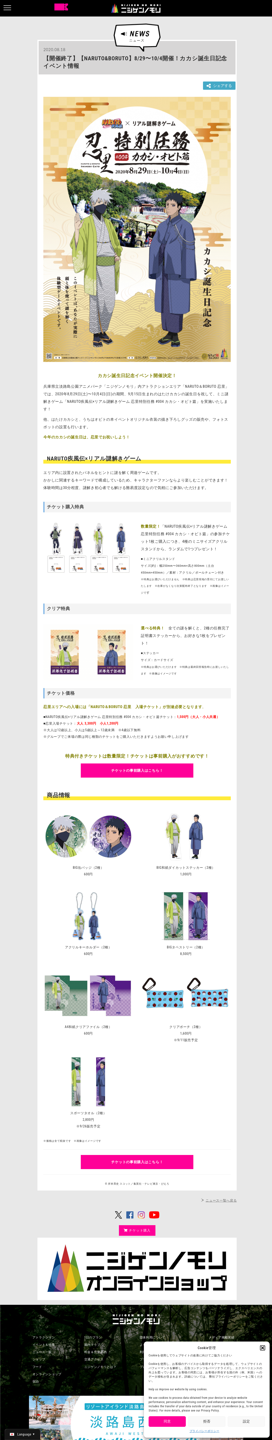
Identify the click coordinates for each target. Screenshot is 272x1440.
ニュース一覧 (42, 1352)
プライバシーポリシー (204, 1431)
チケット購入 (137, 1230)
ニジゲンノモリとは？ (100, 1367)
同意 (167, 1421)
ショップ (38, 1359)
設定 (246, 1421)
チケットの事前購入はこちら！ (137, 770)
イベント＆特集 (43, 1344)
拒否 (206, 1421)
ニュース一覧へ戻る (221, 1200)
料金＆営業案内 (95, 1352)
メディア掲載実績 (222, 1337)
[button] (262, 1348)
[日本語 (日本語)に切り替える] (22, 1434)
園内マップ (92, 1344)
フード (37, 1367)
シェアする (219, 85)
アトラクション (43, 1337)
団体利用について (153, 1337)
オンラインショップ (46, 1374)
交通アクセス (94, 1359)
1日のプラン (93, 1337)
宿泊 (35, 1381)
